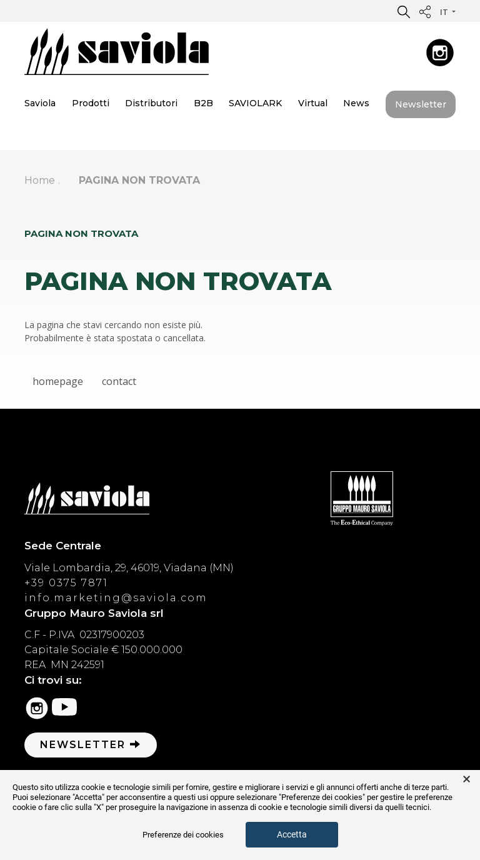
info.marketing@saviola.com (116, 598)
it (445, 12)
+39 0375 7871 (66, 583)
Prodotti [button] (90, 103)
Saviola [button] (40, 103)
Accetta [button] (292, 834)
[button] (404, 11)
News (356, 103)
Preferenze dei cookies (183, 834)
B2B (203, 103)
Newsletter (420, 104)
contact (119, 381)
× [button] (466, 779)
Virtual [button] (313, 103)
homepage (57, 381)
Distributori (151, 103)
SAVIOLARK (255, 103)
